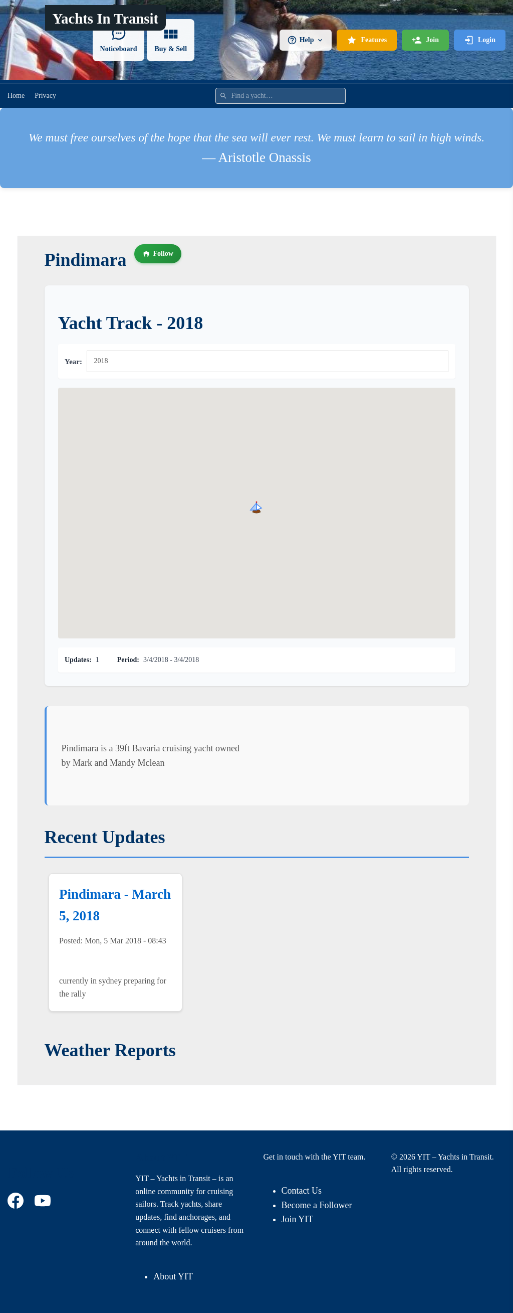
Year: (73, 362)
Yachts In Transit (105, 19)
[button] (256, 507)
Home (16, 95)
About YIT (173, 1276)
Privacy (45, 95)
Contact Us (302, 1191)
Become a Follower (317, 1205)
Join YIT (298, 1219)
